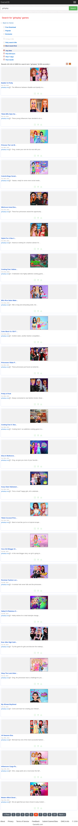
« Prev (7, 815)
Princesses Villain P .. (8, 362)
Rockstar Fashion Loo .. (9, 580)
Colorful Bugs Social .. (9, 176)
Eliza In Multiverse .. (8, 456)
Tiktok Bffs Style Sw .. (8, 114)
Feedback (35, 821)
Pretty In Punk (6, 394)
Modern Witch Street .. (9, 797)
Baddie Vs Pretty (7, 83)
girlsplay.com (5, 87)
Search (73, 8)
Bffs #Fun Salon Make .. (9, 300)
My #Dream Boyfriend (8, 704)
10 (54, 815)
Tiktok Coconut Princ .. (9, 518)
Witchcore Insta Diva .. (9, 207)
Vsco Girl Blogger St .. (9, 549)
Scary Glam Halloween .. (9, 487)
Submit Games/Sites (50, 821)
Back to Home (8, 23)
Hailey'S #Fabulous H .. (9, 611)
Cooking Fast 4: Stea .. (9, 425)
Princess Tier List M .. (8, 145)
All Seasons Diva (7, 735)
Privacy (10, 821)
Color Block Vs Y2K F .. (9, 331)
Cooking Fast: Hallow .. (9, 269)
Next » (62, 815)
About (2, 821)
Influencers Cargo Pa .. (9, 766)
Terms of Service (22, 821)
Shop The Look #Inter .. (9, 673)
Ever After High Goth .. (9, 642)
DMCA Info (65, 821)
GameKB (5, 2)
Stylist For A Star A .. (8, 238)
